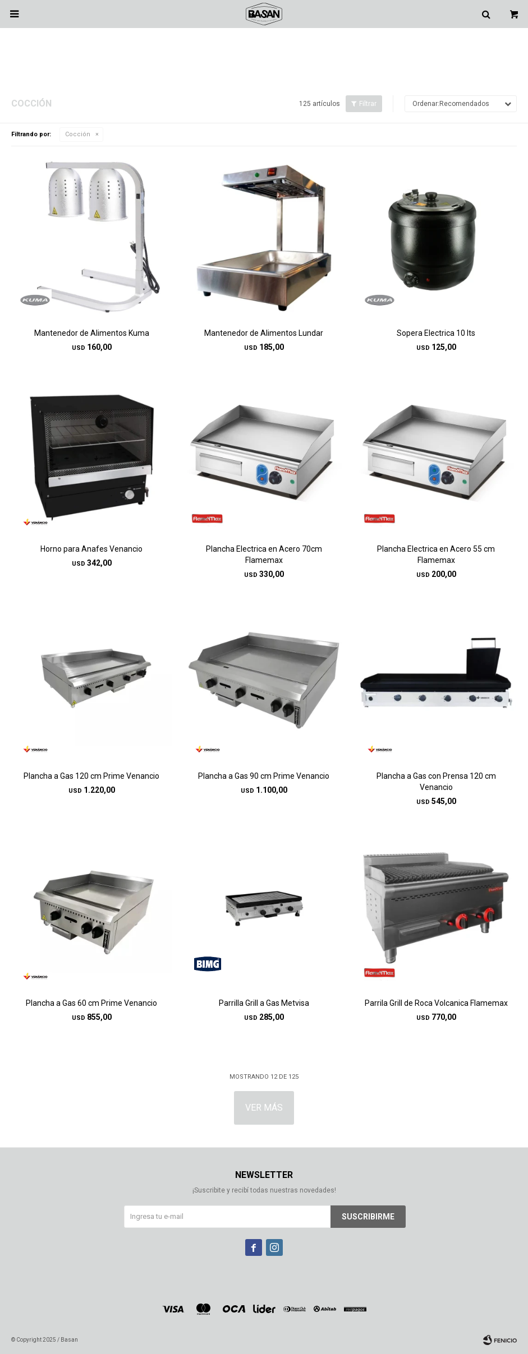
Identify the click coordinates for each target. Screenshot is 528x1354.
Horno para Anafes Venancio (91, 548)
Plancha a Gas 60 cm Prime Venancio (91, 1003)
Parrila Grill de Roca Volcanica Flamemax (436, 1003)
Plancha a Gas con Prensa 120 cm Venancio (436, 781)
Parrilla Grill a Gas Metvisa (264, 1003)
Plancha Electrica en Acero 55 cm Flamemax (436, 554)
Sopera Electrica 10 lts (436, 333)
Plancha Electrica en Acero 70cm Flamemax (264, 554)
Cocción (77, 134)
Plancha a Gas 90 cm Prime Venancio (263, 775)
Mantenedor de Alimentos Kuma (91, 333)
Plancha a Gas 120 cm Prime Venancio (91, 775)
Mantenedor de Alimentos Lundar (263, 333)
